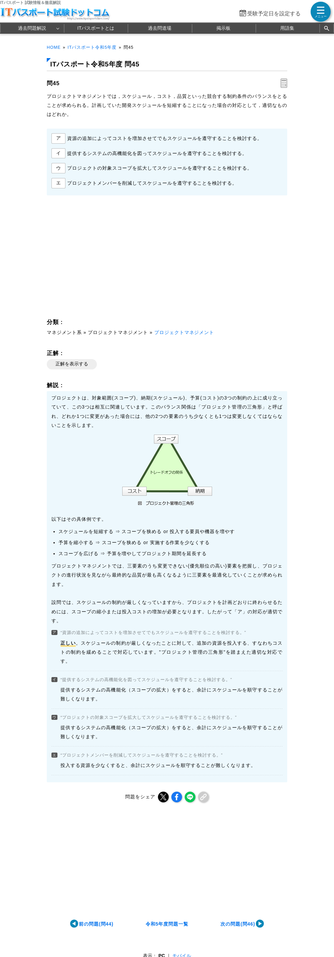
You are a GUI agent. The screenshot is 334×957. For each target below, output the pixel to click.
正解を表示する (71, 363)
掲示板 (223, 28)
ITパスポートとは (95, 28)
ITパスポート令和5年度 (92, 47)
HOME (54, 47)
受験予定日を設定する (274, 13)
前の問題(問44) (96, 924)
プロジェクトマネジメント (184, 332)
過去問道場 (159, 28)
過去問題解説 (32, 28)
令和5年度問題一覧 (167, 924)
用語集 (287, 28)
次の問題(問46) (237, 924)
